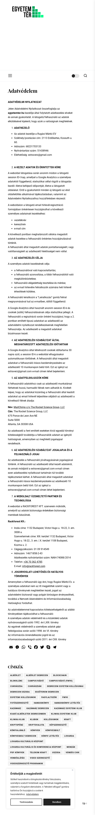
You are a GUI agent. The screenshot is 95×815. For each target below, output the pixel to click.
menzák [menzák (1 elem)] (71, 747)
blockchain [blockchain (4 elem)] (60, 675)
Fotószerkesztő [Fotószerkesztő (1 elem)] (19, 703)
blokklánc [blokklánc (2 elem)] (16, 681)
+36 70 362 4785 (33, 561)
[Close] (72, 770)
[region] (40, 789)
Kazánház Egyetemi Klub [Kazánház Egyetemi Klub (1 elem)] (68, 708)
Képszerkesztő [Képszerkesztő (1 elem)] (58, 725)
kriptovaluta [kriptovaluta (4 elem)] (36, 725)
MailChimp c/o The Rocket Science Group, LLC (39, 407)
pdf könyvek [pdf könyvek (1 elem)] (17, 752)
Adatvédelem (32, 794)
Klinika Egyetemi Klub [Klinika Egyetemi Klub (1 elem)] (63, 714)
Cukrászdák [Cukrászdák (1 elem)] (35, 686)
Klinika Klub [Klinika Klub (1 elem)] (17, 719)
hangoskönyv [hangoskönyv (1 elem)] (41, 703)
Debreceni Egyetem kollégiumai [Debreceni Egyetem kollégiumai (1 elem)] (65, 686)
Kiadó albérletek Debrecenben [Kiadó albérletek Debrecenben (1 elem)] (28, 714)
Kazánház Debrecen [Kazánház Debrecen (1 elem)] (38, 708)
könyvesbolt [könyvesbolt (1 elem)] (53, 730)
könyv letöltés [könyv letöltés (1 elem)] (50, 736)
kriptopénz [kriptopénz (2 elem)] (16, 725)
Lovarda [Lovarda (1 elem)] (69, 736)
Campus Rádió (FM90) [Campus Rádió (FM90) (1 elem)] (61, 681)
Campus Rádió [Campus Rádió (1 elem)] (36, 681)
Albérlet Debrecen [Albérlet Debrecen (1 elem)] (37, 675)
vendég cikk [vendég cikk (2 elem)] (72, 752)
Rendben (56, 802)
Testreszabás (26, 802)
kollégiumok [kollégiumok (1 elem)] (51, 719)
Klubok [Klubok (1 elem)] (34, 719)
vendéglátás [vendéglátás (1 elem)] (17, 758)
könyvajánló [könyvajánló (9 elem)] (17, 730)
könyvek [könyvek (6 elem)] (35, 730)
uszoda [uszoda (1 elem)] (56, 752)
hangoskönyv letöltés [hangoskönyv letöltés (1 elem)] (67, 703)
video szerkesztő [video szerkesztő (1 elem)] (40, 758)
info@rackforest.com (33, 566)
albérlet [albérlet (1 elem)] (15, 675)
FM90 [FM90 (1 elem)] (65, 697)
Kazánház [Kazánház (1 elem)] (15, 708)
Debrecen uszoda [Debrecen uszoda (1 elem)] (20, 692)
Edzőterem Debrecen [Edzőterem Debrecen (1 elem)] (47, 692)
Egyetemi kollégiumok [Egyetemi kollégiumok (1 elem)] (23, 697)
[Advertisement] (47, 47)
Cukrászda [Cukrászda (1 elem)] (16, 686)
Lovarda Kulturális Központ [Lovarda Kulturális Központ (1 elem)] (26, 741)
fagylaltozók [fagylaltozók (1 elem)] (49, 697)
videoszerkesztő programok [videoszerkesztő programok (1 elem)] (26, 763)
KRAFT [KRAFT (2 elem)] (67, 719)
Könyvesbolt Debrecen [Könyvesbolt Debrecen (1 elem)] (23, 736)
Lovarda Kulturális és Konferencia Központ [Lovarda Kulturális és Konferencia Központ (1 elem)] (35, 747)
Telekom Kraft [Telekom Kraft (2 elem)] (38, 752)
